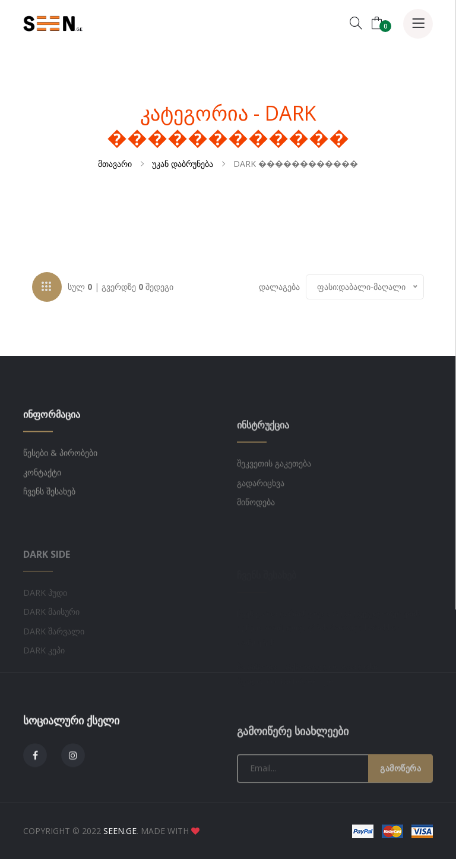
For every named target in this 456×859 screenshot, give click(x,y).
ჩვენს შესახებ (49, 519)
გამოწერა (400, 808)
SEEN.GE (120, 830)
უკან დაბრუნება (182, 163)
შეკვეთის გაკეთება (274, 503)
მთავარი (115, 163)
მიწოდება (256, 542)
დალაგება (279, 288)
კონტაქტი (42, 499)
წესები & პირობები (60, 480)
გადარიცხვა (260, 523)
